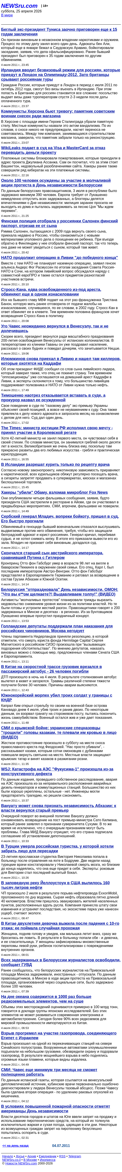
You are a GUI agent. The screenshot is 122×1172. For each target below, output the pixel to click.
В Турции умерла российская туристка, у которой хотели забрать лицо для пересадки (57, 848)
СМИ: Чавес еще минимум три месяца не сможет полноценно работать (49, 1072)
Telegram (74, 1156)
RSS (62, 1156)
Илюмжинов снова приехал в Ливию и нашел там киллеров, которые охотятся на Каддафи (61, 361)
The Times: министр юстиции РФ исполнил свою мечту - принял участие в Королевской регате (57, 430)
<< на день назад (15, 1145)
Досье (20, 1156)
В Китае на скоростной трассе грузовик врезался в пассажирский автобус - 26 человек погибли (51, 669)
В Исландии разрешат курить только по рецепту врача (55, 464)
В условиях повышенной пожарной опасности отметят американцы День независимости (55, 1108)
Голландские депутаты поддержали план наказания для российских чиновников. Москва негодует (57, 628)
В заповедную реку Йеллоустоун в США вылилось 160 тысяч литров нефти (55, 885)
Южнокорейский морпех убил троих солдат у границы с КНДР (56, 697)
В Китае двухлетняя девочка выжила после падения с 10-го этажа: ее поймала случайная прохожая (60, 925)
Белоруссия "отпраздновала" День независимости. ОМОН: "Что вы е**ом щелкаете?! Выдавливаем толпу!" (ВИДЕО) (59, 591)
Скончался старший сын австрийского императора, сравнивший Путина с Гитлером (52, 555)
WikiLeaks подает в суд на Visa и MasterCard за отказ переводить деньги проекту (53, 150)
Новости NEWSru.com (21, 1163)
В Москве (30, 1160)
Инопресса (48, 1160)
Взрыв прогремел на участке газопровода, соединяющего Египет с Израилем (58, 1035)
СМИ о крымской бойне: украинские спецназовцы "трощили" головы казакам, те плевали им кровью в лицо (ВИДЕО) (58, 732)
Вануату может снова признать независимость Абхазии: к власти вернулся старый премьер (58, 808)
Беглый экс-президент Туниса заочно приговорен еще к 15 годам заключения (59, 31)
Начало (7, 1156)
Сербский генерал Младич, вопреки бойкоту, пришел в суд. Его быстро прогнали (60, 518)
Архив (31, 1156)
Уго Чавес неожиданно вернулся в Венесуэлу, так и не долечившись (54, 328)
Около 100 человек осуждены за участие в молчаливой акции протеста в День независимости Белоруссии (56, 182)
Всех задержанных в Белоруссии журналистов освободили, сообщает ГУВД (61, 962)
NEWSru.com (19, 5)
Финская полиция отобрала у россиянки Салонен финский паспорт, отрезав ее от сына (59, 223)
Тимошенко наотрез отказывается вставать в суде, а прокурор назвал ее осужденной (53, 397)
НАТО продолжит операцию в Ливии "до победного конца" (59, 257)
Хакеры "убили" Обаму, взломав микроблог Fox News (54, 492)
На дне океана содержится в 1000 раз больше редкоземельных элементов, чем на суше (46, 998)
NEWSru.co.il (11, 1160)
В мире (7, 15)
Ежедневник (47, 1156)
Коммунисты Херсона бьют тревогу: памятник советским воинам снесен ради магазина (58, 113)
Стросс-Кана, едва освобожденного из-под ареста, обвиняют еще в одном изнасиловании (51, 291)
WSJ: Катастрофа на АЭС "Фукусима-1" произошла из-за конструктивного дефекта (57, 771)
